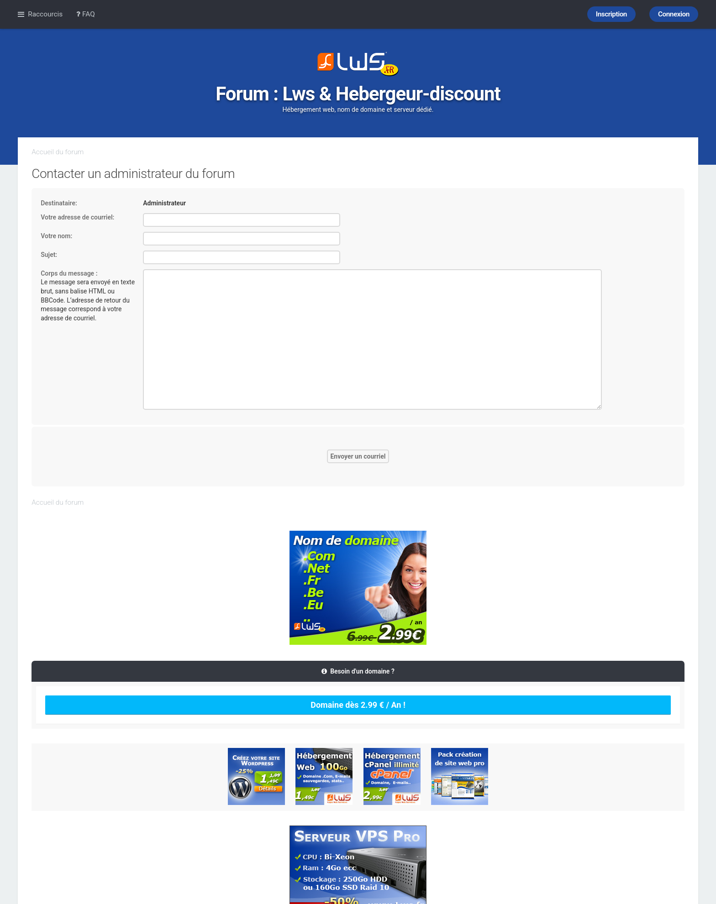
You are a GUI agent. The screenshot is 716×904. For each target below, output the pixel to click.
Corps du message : (69, 273)
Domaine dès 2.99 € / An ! (358, 705)
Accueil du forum (58, 152)
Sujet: (49, 254)
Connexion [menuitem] (674, 14)
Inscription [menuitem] (611, 14)
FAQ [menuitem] (85, 14)
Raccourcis (45, 14)
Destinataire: (59, 203)
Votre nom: (56, 236)
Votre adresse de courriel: (77, 217)
